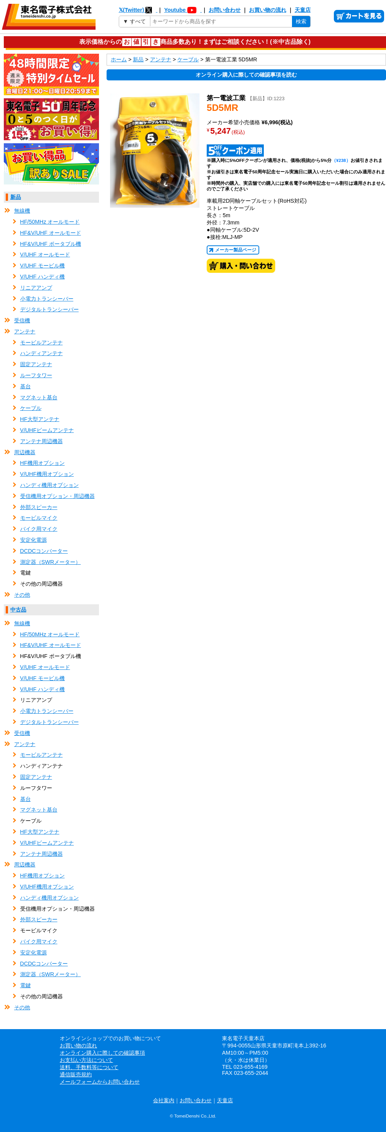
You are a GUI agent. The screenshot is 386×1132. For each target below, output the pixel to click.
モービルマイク (38, 518)
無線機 (22, 211)
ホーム (119, 59)
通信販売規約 (76, 1074)
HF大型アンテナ (39, 419)
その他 (22, 595)
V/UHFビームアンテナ (47, 430)
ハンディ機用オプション (49, 485)
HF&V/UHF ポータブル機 (50, 244)
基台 (25, 386)
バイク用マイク (38, 529)
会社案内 (163, 1100)
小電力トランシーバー (46, 299)
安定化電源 (33, 540)
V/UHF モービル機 (42, 266)
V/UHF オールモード (45, 254)
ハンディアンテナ (41, 353)
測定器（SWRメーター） (50, 562)
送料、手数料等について (89, 1067)
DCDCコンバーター (44, 551)
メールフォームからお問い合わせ (100, 1082)
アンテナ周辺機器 (41, 441)
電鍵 (25, 985)
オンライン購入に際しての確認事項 (102, 1053)
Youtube (183, 10)
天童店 (303, 10)
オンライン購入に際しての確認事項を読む (246, 75)
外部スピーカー (38, 507)
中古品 (18, 610)
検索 (301, 21)
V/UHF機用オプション (47, 474)
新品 (15, 197)
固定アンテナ (36, 364)
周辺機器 (24, 452)
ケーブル (30, 408)
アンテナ (24, 331)
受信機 (22, 320)
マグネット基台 (38, 397)
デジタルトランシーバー (49, 309)
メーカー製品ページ (235, 250)
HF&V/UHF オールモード (50, 233)
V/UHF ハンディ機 (42, 277)
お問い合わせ (225, 10)
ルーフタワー (36, 375)
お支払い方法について (86, 1060)
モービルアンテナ (41, 342)
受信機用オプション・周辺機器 (57, 496)
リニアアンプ (36, 288)
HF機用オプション (42, 463)
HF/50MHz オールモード (50, 222)
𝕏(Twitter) (138, 10)
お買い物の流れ (267, 10)
